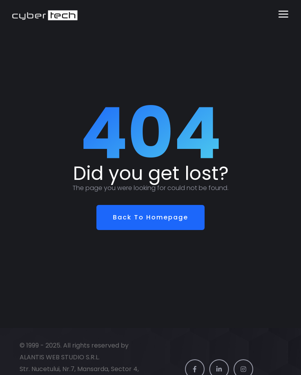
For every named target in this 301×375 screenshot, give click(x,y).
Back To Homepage (150, 217)
